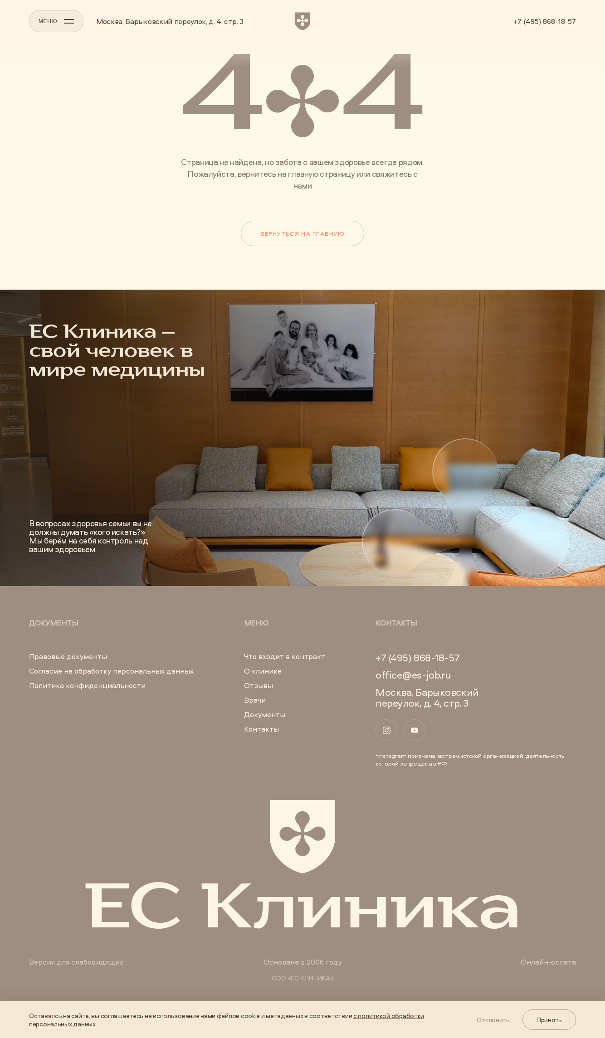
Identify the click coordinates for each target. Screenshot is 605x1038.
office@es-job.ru (413, 674)
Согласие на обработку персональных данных (111, 671)
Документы (264, 714)
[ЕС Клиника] (303, 21)
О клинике (263, 671)
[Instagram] (386, 730)
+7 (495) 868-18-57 (544, 21)
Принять (549, 1019)
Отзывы (258, 685)
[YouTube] (414, 730)
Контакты (261, 729)
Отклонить (493, 1019)
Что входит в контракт (284, 656)
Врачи (255, 700)
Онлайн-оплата (548, 962)
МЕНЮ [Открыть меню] (56, 21)
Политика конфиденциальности (87, 685)
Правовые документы (68, 656)
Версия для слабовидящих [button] (76, 962)
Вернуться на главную (302, 233)
